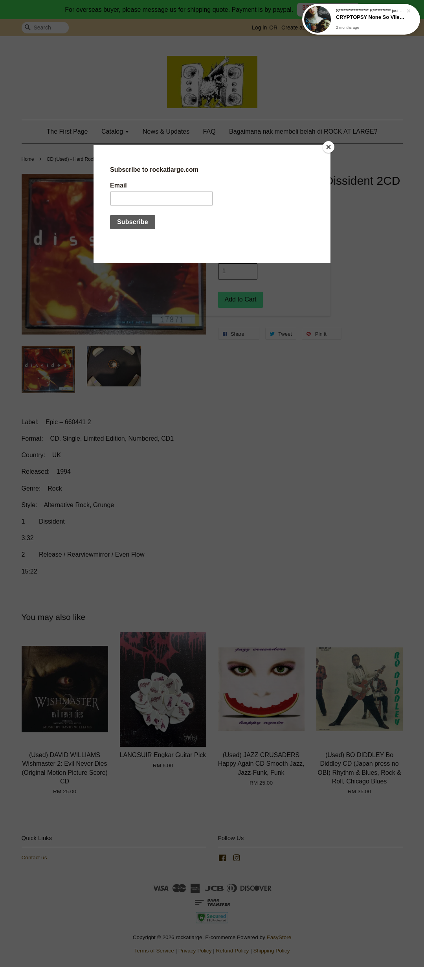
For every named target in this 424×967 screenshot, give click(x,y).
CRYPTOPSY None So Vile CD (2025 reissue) (370, 18)
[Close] (328, 147)
